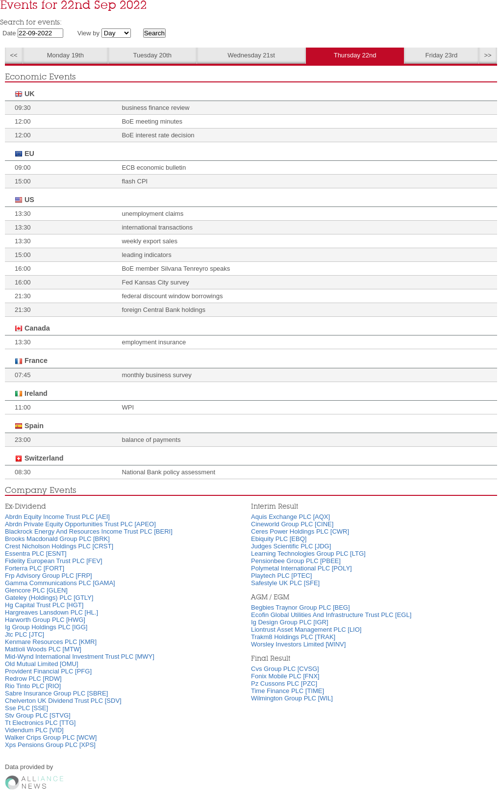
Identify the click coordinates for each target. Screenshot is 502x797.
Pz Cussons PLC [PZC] (284, 683)
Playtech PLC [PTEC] (281, 575)
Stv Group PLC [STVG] (38, 715)
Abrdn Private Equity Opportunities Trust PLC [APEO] (80, 524)
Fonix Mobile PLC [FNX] (285, 676)
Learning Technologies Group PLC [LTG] (308, 553)
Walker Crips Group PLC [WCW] (51, 737)
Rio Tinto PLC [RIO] (33, 686)
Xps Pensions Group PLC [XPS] (50, 744)
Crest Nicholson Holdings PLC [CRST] (59, 546)
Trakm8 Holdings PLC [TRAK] (293, 637)
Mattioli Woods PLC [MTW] (43, 649)
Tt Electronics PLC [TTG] (40, 722)
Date (9, 33)
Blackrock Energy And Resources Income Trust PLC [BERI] (89, 531)
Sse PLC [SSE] (26, 708)
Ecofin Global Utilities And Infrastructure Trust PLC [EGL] (331, 614)
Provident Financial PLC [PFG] (48, 671)
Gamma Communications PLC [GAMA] (60, 583)
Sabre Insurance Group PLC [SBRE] (56, 693)
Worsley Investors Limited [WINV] (298, 644)
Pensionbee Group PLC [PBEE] (296, 561)
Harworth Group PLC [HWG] (45, 619)
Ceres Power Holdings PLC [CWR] (300, 531)
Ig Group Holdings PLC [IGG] (46, 627)
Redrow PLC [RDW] (33, 678)
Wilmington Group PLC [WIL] (292, 698)
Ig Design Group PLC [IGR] (289, 622)
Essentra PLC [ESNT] (36, 553)
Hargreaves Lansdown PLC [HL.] (51, 612)
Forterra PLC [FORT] (34, 568)
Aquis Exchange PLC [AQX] (290, 516)
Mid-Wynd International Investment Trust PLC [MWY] (79, 656)
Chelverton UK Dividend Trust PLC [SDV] (63, 700)
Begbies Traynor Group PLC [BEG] (300, 607)
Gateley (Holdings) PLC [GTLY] (49, 597)
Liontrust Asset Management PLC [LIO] (306, 629)
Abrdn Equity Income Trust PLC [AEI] (57, 516)
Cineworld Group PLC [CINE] (292, 524)
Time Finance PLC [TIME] (287, 690)
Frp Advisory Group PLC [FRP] (48, 575)
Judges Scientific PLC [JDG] (291, 546)
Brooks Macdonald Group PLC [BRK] (57, 538)
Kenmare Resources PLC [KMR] (51, 641)
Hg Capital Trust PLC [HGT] (44, 605)
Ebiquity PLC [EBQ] (278, 538)
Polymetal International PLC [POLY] (301, 568)
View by (88, 33)
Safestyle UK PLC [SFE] (285, 583)
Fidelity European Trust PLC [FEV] (53, 561)
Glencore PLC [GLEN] (36, 590)
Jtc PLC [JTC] (24, 634)
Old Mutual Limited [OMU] (41, 664)
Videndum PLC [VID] (34, 730)
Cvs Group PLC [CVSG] (285, 668)
